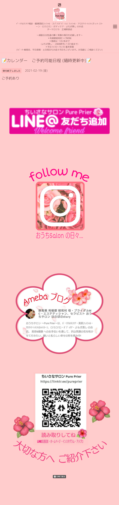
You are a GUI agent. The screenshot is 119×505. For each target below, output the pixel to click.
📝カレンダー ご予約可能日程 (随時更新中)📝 (46, 60)
